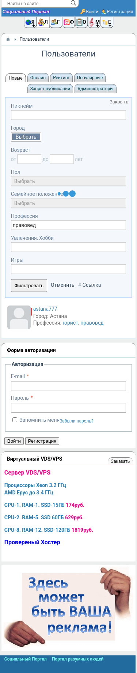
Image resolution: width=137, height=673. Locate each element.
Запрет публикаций (50, 88)
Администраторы (95, 88)
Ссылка (92, 285)
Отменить (63, 285)
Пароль (20, 398)
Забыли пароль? (77, 421)
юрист (70, 323)
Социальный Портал (26, 11)
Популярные (90, 77)
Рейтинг (61, 77)
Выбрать (26, 137)
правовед (91, 323)
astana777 (45, 309)
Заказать (120, 461)
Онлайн (38, 77)
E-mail (18, 376)
